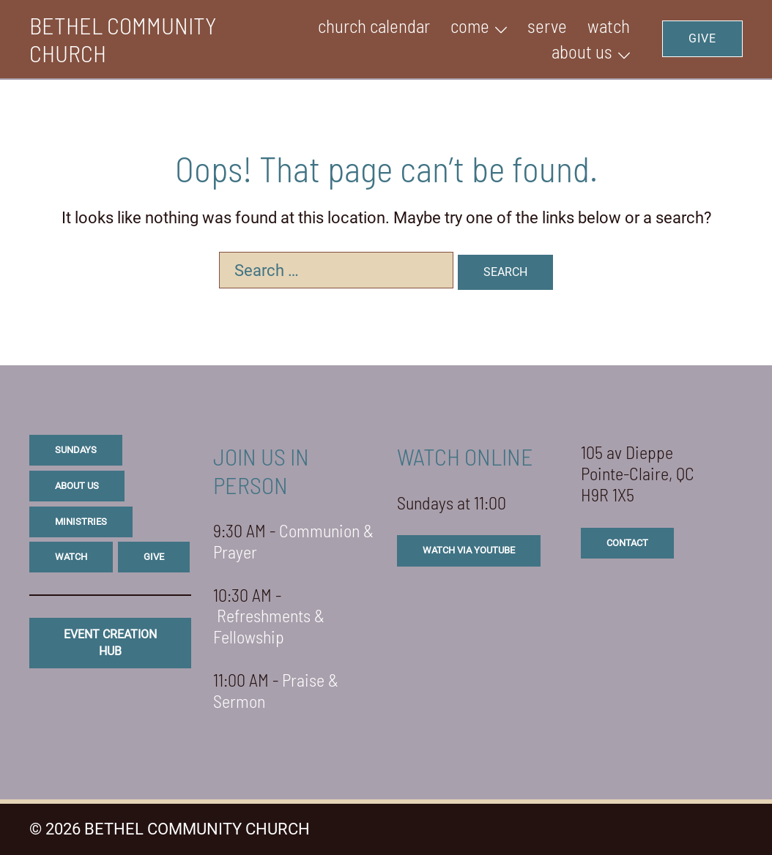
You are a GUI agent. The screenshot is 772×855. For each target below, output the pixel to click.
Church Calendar (374, 26)
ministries (81, 521)
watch (71, 556)
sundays (76, 449)
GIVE (702, 38)
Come (469, 26)
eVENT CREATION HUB (110, 642)
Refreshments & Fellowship (268, 626)
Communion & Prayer (293, 541)
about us (77, 485)
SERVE (547, 26)
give (154, 556)
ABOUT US (582, 51)
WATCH (608, 26)
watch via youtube (469, 550)
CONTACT (627, 542)
